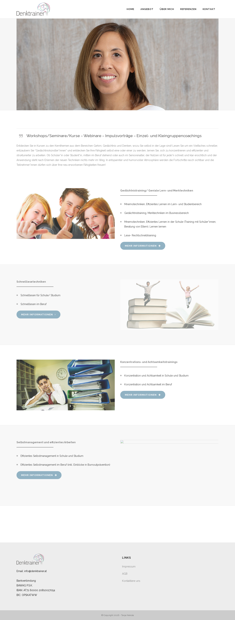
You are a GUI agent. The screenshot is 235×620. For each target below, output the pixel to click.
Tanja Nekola (127, 615)
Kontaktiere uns (131, 580)
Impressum (128, 566)
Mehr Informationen (143, 245)
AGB (124, 573)
